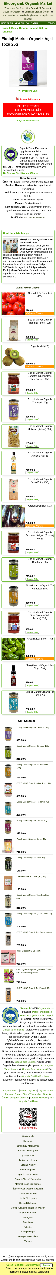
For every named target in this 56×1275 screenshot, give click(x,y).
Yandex (28, 1241)
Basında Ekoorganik (28, 1150)
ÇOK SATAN (32, 23)
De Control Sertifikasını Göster (20, 173)
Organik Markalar (39, 1097)
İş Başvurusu (28, 1155)
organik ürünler (37, 1015)
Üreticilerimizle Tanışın (16, 233)
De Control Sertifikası (35, 217)
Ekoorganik (25, 1008)
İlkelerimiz (28, 1141)
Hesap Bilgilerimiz (28, 1203)
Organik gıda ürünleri (24, 1062)
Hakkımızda (28, 1136)
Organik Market (46, 1008)
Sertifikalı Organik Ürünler (37, 11)
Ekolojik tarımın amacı (14, 1029)
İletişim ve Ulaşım (28, 1160)
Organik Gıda (8, 28)
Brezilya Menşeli (33, 203)
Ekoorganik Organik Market (28, 3)
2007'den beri (9, 15)
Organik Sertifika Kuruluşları (36, 1076)
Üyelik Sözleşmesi (28, 1198)
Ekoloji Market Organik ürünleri (34, 206)
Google (28, 1227)
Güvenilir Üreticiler (12, 11)
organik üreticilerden (42, 1012)
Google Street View (28, 1236)
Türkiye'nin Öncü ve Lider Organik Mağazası (27, 8)
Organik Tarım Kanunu (28, 1174)
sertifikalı (24, 1015)
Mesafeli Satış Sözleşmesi (28, 1184)
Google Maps (28, 1231)
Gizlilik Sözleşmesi (28, 1193)
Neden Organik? (28, 1090)
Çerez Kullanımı (19, 1207)
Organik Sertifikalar (28, 1101)
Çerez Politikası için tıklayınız (23, 1265)
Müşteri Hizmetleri (28, 1212)
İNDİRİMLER (7, 23)
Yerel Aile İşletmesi (29, 15)
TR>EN (51, 23)
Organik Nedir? (10, 1090)
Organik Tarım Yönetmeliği (35, 1069)
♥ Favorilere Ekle (28, 91)
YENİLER (19, 23)
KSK (52, 1097)
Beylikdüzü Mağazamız (27, 1145)
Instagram (28, 1217)
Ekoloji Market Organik (32, 199)
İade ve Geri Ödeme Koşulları (28, 1188)
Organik (50, 1015)
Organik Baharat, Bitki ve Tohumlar (22, 210)
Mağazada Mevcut (34, 313)
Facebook (28, 1222)
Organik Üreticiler (20, 1097)
